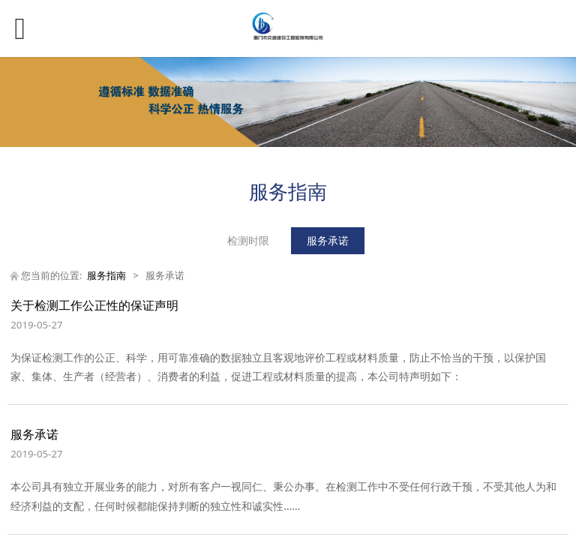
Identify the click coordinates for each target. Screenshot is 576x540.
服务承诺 (328, 240)
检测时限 (248, 240)
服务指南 (106, 275)
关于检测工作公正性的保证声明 (94, 305)
